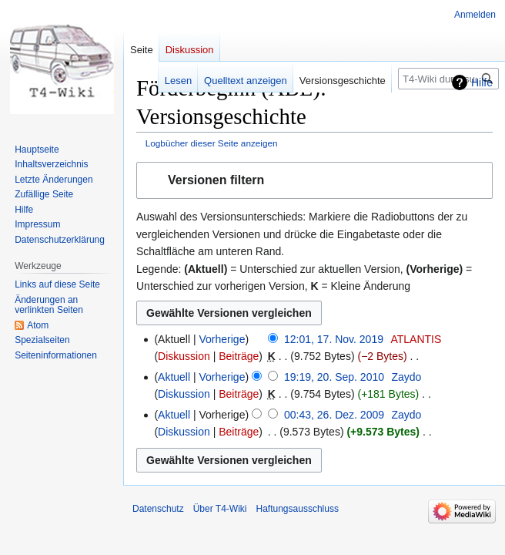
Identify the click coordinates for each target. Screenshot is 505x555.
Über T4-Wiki (220, 508)
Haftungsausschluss (297, 508)
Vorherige (222, 339)
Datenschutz (158, 508)
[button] (314, 181)
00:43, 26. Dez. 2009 (334, 415)
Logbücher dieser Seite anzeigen (211, 143)
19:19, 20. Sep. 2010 (334, 377)
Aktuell (174, 377)
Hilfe (482, 82)
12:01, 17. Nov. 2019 (333, 339)
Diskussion (184, 356)
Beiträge (239, 356)
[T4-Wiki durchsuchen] (448, 78)
